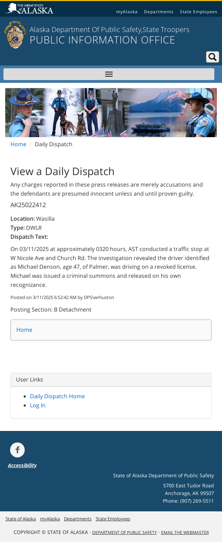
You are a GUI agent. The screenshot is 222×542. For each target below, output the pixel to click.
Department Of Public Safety (124, 532)
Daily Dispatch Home (57, 396)
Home (18, 144)
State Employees (198, 12)
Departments (159, 12)
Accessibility (22, 465)
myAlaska (127, 12)
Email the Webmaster (185, 532)
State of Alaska (30, 9)
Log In (38, 405)
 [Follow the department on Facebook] (17, 450)
